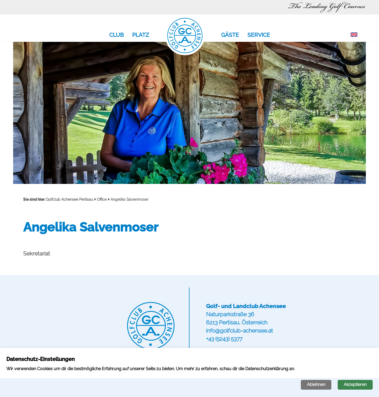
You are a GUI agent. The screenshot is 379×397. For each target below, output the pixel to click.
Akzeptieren (355, 384)
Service (258, 35)
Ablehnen (316, 384)
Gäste (230, 35)
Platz (140, 35)
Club (116, 35)
